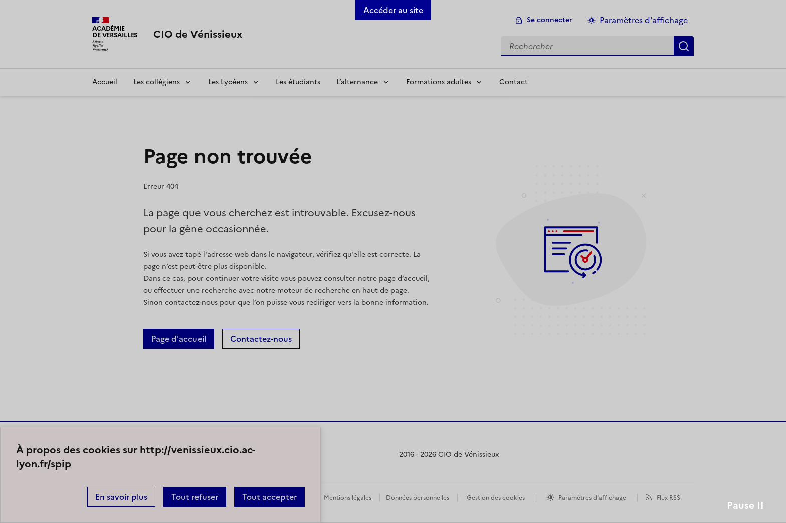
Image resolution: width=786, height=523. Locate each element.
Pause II (745, 505)
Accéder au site (393, 10)
